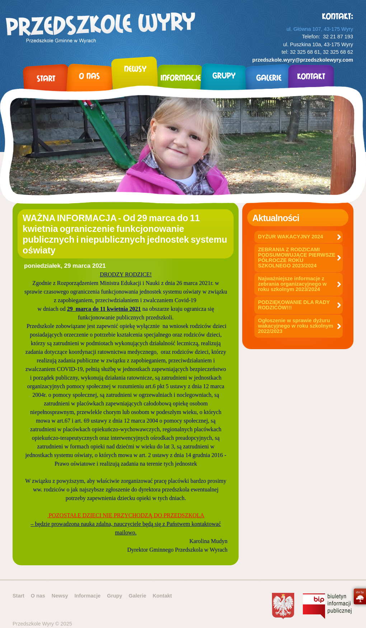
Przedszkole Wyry (100, 29)
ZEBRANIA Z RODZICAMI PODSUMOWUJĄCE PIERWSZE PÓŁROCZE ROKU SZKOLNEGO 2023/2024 (297, 257)
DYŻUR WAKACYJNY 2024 (290, 236)
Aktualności (275, 218)
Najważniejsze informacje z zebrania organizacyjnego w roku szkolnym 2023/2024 (292, 284)
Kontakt (162, 596)
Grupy (114, 596)
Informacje (87, 596)
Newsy (60, 596)
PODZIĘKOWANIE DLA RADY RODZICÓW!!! (294, 304)
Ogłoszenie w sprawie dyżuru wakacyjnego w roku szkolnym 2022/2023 (295, 326)
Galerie (137, 596)
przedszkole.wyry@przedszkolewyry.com (302, 60)
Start (18, 596)
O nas (38, 596)
